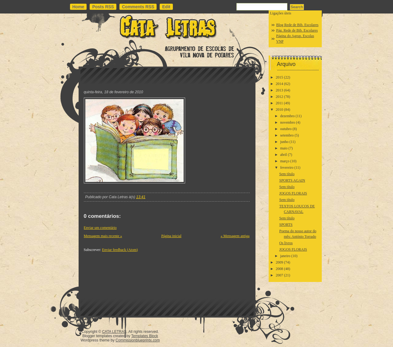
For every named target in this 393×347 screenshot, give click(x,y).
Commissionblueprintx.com (137, 340)
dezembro (287, 116)
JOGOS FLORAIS (293, 193)
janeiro (285, 256)
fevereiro (286, 167)
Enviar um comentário (100, 228)
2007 (279, 275)
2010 (279, 109)
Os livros (286, 243)
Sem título (286, 174)
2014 (279, 84)
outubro (285, 129)
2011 (279, 103)
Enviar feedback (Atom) (120, 250)
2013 (279, 90)
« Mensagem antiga (235, 236)
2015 (279, 77)
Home (78, 6)
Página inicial (171, 236)
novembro (287, 122)
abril (283, 154)
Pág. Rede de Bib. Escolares (297, 30)
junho (284, 142)
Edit (166, 6)
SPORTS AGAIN (292, 180)
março (284, 161)
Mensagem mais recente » (103, 236)
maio (283, 148)
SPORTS (285, 224)
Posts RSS (103, 6)
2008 (279, 269)
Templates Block (144, 336)
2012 (279, 96)
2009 (279, 262)
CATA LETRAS (114, 332)
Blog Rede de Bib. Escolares (297, 25)
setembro (287, 135)
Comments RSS (138, 6)
